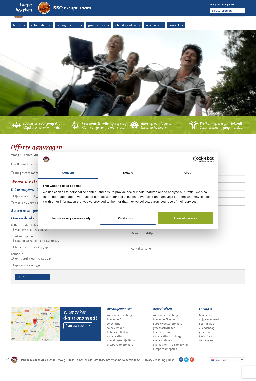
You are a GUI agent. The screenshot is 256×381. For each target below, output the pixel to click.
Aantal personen (188, 252)
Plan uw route (76, 325)
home (17, 25)
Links (171, 360)
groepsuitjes (96, 25)
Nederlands (219, 360)
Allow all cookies (185, 218)
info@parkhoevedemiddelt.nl (123, 360)
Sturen (22, 276)
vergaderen (206, 340)
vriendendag (206, 328)
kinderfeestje (207, 336)
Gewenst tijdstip (188, 237)
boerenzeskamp (162, 332)
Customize (128, 218)
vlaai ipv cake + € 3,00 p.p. (31, 229)
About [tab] (188, 172)
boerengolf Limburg (165, 319)
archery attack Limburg (167, 336)
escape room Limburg (120, 344)
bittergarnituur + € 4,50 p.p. (33, 247)
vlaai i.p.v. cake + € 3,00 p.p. (32, 203)
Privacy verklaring (154, 360)
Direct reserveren (223, 10)
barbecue (17, 254)
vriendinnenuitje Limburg (122, 340)
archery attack (115, 336)
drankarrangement (23, 236)
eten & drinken (125, 25)
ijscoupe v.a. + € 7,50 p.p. (30, 196)
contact (174, 25)
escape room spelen (165, 349)
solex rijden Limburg (119, 315)
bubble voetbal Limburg (167, 323)
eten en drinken (162, 340)
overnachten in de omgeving (170, 344)
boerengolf (114, 319)
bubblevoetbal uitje (119, 332)
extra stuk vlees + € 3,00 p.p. (33, 258)
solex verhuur (115, 328)
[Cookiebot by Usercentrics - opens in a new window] (196, 159)
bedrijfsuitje (206, 323)
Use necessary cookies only (70, 218)
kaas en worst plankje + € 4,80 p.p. (37, 240)
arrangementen (67, 25)
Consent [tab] (68, 172)
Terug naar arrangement (222, 4)
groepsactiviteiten (164, 328)
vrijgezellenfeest (209, 319)
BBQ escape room (72, 8)
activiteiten (39, 25)
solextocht (113, 323)
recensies (152, 25)
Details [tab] (128, 172)
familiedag (205, 315)
